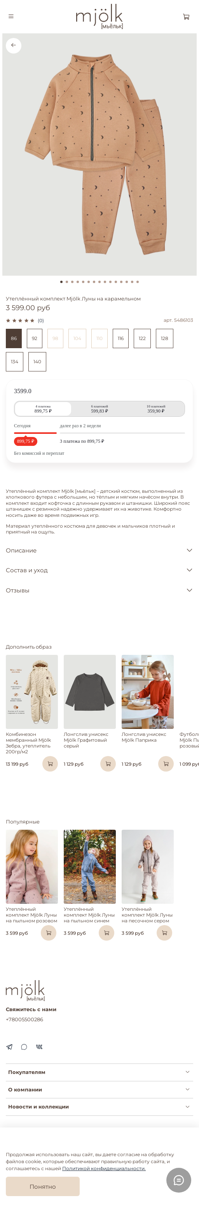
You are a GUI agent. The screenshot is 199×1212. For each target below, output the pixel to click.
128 (164, 338)
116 (121, 338)
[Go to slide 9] (105, 282)
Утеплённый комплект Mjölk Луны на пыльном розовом (31, 915)
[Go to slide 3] (72, 282)
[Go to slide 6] (88, 282)
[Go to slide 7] (94, 282)
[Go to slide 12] (121, 282)
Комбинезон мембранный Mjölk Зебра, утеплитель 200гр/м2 (28, 742)
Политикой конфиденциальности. (104, 1168)
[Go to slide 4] (78, 282)
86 (14, 338)
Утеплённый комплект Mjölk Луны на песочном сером (147, 915)
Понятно (43, 1186)
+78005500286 (24, 1019)
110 (99, 338)
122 (142, 338)
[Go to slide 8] (99, 282)
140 (37, 361)
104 (77, 338)
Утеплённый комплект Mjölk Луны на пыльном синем (89, 915)
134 (14, 361)
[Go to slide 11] (116, 282)
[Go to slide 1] (61, 282)
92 (34, 338)
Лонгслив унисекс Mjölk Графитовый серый (86, 740)
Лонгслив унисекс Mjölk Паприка (144, 737)
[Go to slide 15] (137, 282)
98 (55, 338)
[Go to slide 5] (83, 282)
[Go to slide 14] (132, 282)
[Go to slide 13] (127, 282)
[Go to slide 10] (110, 282)
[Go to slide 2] (67, 282)
